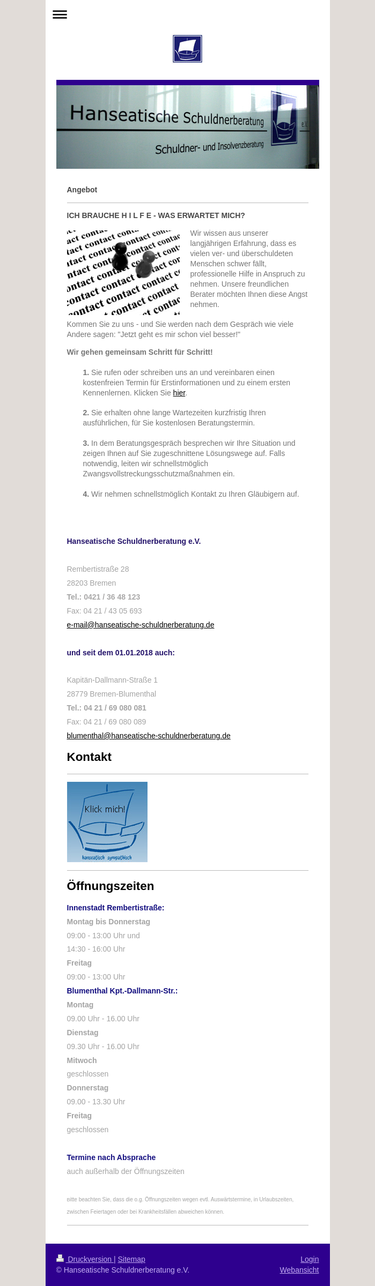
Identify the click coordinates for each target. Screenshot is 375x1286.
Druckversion (85, 1259)
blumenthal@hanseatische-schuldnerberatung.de (149, 735)
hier (179, 392)
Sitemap (131, 1259)
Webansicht (299, 1270)
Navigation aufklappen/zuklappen (187, 14)
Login (309, 1259)
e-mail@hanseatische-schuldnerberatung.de (141, 624)
